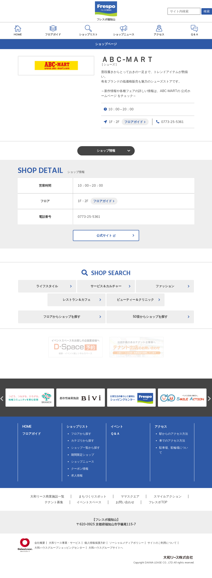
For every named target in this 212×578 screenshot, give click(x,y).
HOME (26, 427)
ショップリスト (77, 427)
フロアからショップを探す (61, 317)
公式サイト (104, 235)
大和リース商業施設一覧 (47, 496)
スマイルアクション (168, 496)
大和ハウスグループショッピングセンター (59, 547)
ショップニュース (82, 461)
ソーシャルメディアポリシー (126, 542)
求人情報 (77, 475)
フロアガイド (133, 122)
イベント (117, 427)
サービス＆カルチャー (106, 286)
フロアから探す (81, 433)
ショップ (106, 151)
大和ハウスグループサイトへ (106, 547)
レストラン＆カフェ (77, 300)
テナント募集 (54, 502)
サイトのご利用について (162, 542)
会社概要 (39, 542)
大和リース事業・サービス (65, 542)
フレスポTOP (158, 502)
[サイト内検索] (184, 11)
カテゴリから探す (82, 440)
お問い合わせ (125, 502)
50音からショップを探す (150, 317)
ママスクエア (130, 496)
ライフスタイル (47, 286)
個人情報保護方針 (95, 542)
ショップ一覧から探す (85, 447)
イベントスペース (89, 502)
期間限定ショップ (82, 454)
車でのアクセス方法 (172, 440)
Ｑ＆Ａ (115, 434)
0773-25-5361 (172, 122)
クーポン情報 (79, 468)
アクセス (161, 427)
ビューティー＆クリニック (135, 300)
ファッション (165, 286)
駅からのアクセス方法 (173, 433)
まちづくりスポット (92, 496)
